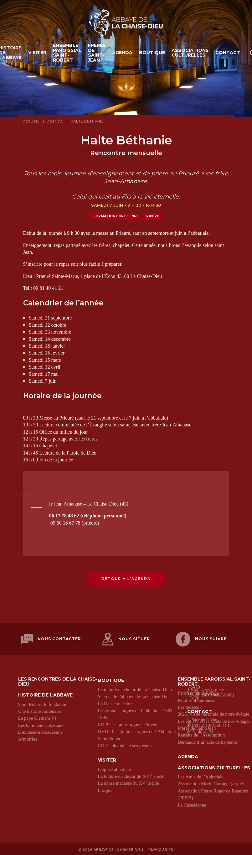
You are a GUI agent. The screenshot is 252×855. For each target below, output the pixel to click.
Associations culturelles (190, 53)
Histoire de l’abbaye (45, 694)
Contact (227, 53)
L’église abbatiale (114, 767)
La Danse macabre (115, 702)
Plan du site (161, 848)
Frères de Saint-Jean (97, 53)
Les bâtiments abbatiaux (41, 723)
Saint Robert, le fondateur (42, 702)
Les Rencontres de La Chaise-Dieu (57, 680)
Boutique (152, 53)
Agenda (122, 53)
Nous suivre (201, 638)
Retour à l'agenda (126, 578)
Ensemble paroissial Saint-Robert (67, 53)
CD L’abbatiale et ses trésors (125, 744)
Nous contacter (51, 638)
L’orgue (105, 788)
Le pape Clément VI (37, 716)
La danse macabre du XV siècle (128, 781)
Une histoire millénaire (39, 709)
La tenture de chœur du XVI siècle (131, 774)
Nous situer (126, 638)
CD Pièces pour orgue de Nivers (128, 723)
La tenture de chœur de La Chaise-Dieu (135, 688)
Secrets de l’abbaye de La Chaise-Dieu (134, 695)
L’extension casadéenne (40, 730)
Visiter (37, 53)
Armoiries (27, 737)
